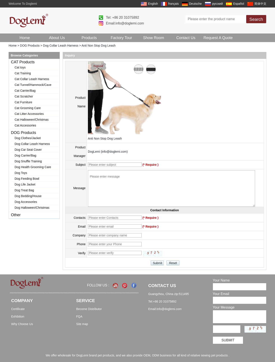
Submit (228, 340)
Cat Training (23, 73)
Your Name (221, 280)
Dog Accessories (26, 202)
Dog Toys (21, 173)
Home (25, 38)
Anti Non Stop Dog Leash (105, 138)
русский (217, 3)
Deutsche (195, 3)
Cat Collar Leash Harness (32, 79)
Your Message (224, 307)
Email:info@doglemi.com (125, 23)
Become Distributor (89, 309)
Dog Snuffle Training (28, 161)
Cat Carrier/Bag (25, 90)
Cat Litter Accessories (29, 114)
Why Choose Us (22, 324)
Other (16, 215)
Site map (82, 324)
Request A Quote (218, 38)
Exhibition (17, 316)
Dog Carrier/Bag (25, 155)
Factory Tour (121, 38)
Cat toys (20, 67)
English (153, 3)
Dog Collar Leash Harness (60, 45)
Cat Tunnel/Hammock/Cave (33, 85)
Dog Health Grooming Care (33, 167)
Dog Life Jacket (25, 184)
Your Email (221, 294)
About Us (57, 38)
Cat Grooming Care (28, 108)
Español (238, 3)
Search (256, 19)
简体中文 (260, 3)
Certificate (18, 309)
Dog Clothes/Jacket (28, 138)
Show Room (153, 38)
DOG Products (30, 45)
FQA (79, 316)
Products (89, 38)
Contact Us (185, 38)
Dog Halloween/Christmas (32, 207)
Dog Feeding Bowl (27, 178)
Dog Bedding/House (28, 196)
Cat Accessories (25, 125)
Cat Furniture (23, 102)
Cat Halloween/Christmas (32, 119)
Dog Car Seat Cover (28, 149)
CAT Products (23, 62)
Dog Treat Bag (24, 190)
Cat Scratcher (24, 96)
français (173, 3)
